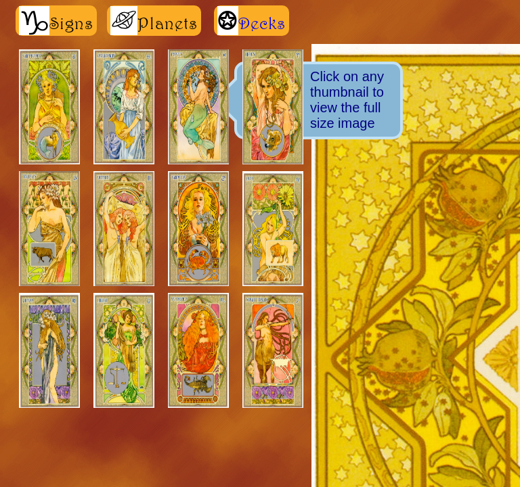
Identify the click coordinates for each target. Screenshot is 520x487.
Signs (56, 20)
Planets (154, 20)
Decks (262, 23)
